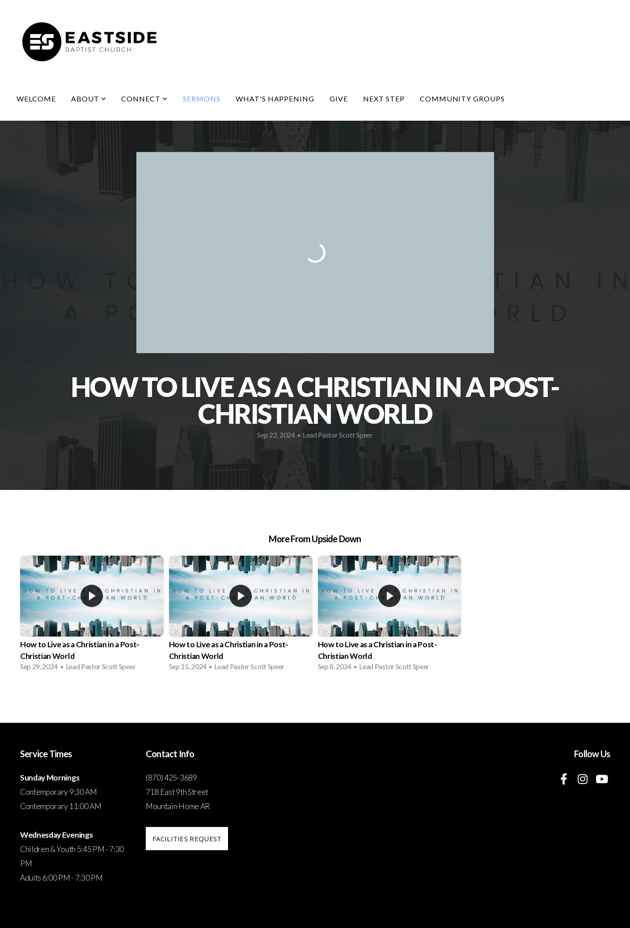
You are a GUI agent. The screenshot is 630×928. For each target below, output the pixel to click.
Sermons (201, 98)
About (88, 98)
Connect (144, 98)
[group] (92, 616)
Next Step (384, 98)
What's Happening (275, 98)
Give (339, 98)
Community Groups (462, 98)
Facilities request (186, 838)
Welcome (36, 98)
